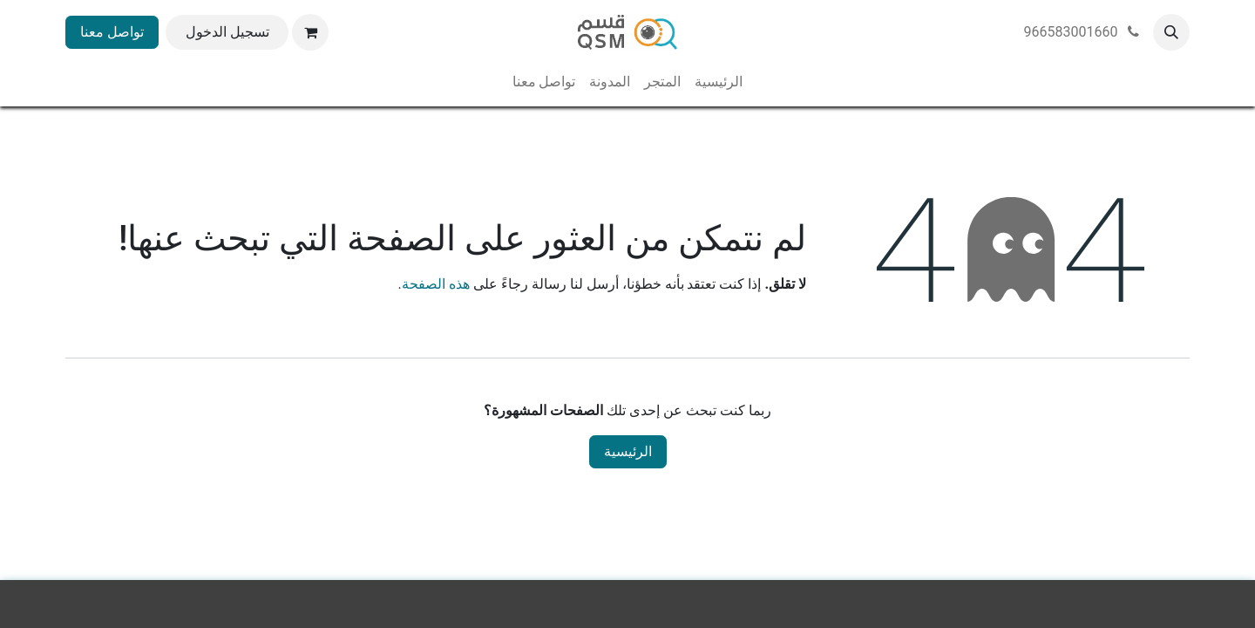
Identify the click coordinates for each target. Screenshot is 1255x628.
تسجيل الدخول (227, 32)
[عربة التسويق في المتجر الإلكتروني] (310, 32)
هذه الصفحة (436, 284)
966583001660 (1083, 32)
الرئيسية (628, 451)
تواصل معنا (112, 32)
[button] (1171, 32)
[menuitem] (719, 82)
